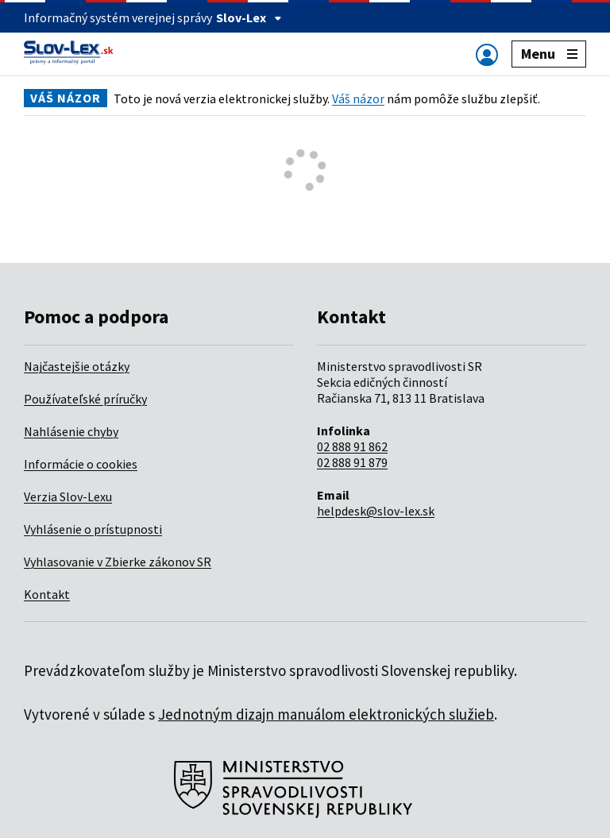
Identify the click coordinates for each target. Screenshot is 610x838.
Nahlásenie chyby (71, 431)
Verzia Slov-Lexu (68, 496)
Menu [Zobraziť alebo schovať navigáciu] (549, 53)
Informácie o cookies (80, 464)
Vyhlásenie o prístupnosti (93, 529)
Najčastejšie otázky (76, 366)
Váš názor (358, 98)
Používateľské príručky (85, 399)
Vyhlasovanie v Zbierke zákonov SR (117, 562)
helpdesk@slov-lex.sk (375, 511)
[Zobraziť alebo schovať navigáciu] (487, 54)
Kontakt (47, 594)
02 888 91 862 (352, 446)
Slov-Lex (249, 17)
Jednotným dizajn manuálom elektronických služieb (326, 714)
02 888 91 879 (352, 462)
